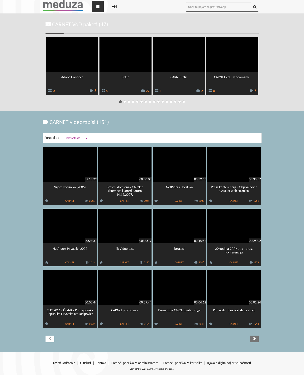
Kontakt (101, 363)
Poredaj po (52, 138)
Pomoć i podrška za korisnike (182, 363)
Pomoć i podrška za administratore (134, 363)
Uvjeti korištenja (64, 363)
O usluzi (85, 363)
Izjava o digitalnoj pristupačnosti (229, 363)
